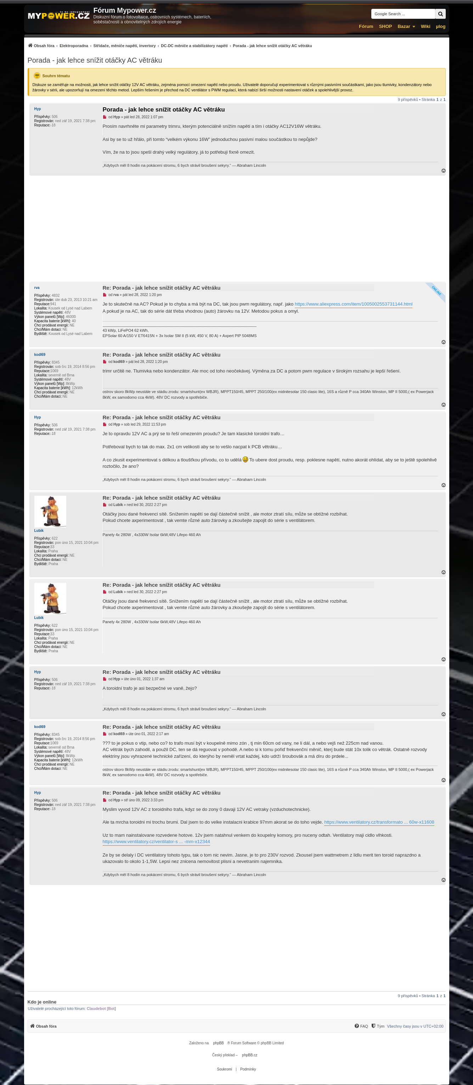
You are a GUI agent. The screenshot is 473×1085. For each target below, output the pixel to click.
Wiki (425, 26)
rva (37, 288)
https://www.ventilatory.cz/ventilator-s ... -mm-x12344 (156, 841)
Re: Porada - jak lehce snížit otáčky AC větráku (162, 288)
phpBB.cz (249, 1055)
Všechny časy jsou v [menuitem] (415, 1026)
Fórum (366, 26)
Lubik (39, 531)
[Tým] (377, 1026)
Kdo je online (42, 1002)
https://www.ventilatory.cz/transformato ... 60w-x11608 (379, 822)
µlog (441, 26)
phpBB (218, 1043)
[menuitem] (170, 45)
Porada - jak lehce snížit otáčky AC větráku (95, 60)
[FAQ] (361, 1026)
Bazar (404, 26)
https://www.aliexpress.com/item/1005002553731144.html (353, 304)
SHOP (385, 26)
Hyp (37, 109)
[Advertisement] (237, 228)
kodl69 (40, 355)
